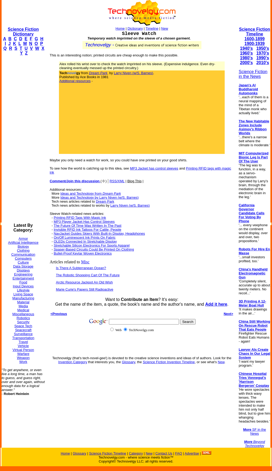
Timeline (152, 28)
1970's (262, 53)
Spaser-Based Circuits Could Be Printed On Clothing (94, 249)
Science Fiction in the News (253, 74)
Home (120, 28)
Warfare (23, 354)
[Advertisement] (23, 139)
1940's (246, 48)
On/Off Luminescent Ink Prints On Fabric (85, 237)
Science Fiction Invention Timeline (169, 362)
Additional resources (75, 81)
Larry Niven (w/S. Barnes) (133, 73)
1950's (262, 48)
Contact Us (163, 453)
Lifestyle (23, 290)
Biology (23, 246)
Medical (23, 310)
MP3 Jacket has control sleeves (154, 168)
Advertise (192, 453)
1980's (246, 58)
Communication (23, 254)
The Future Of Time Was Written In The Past (87, 226)
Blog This (134, 181)
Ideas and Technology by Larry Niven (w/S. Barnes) (99, 197)
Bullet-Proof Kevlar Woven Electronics (83, 253)
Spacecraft (23, 330)
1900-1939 (255, 43)
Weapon (23, 358)
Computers (23, 258)
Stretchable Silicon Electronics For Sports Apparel (92, 245)
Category (136, 453)
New (164, 28)
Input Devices (23, 286)
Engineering (23, 274)
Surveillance (23, 334)
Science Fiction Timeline (254, 31)
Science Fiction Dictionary (23, 31)
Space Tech (23, 326)
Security (23, 322)
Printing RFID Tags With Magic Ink (80, 218)
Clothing (23, 250)
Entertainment (23, 278)
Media (23, 306)
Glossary (128, 362)
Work (23, 362)
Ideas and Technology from (90, 193)
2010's (262, 62)
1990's (262, 58)
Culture (23, 262)
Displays (23, 270)
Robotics (23, 318)
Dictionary (135, 28)
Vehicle (23, 346)
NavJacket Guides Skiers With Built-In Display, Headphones (99, 234)
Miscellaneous (23, 314)
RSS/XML (117, 181)
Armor (23, 239)
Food (23, 282)
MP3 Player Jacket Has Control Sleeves (84, 222)
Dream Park (105, 201)
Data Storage (23, 266)
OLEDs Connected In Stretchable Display (85, 241)
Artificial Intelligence (23, 243)
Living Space (23, 294)
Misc (85, 262)
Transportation (23, 338)
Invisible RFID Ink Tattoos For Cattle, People (87, 230)
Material (23, 302)
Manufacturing (23, 298)
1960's (246, 53)
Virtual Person (23, 350)
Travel (23, 342)
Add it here (216, 304)
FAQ (178, 453)
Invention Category (72, 362)
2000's (246, 62)
